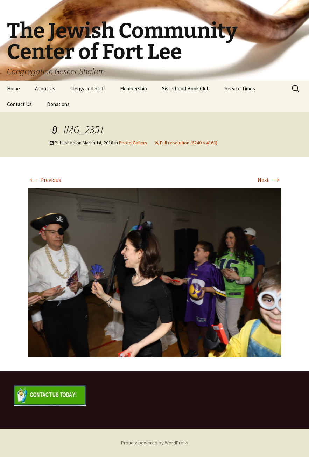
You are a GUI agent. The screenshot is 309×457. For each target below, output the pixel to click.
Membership (133, 88)
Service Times (240, 88)
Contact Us (19, 104)
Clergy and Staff (87, 88)
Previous (44, 179)
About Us (45, 88)
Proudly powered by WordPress (154, 442)
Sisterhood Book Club (186, 88)
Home (13, 88)
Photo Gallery (133, 142)
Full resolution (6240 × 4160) (188, 142)
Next (269, 179)
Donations (58, 104)
